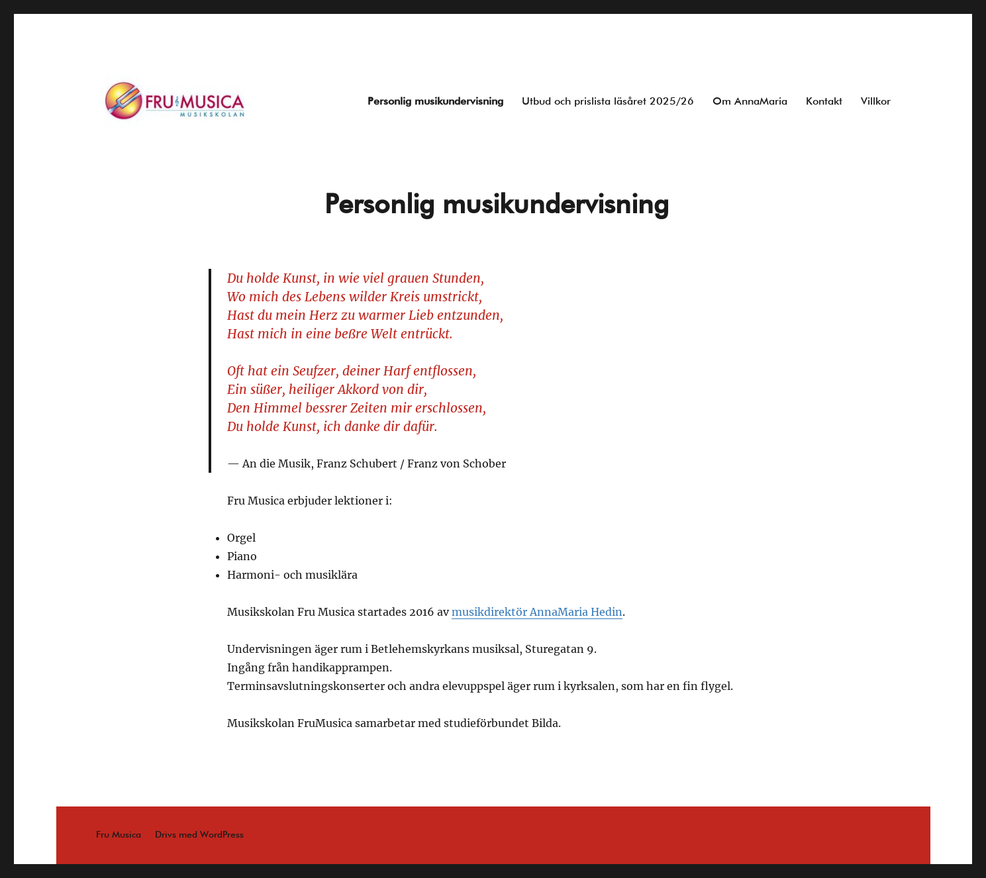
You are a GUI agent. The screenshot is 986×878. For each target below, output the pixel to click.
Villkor (876, 102)
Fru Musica (118, 835)
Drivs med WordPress (199, 835)
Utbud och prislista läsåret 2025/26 (608, 102)
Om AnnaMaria (750, 102)
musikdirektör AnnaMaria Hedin (537, 611)
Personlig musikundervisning (435, 102)
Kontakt (824, 102)
